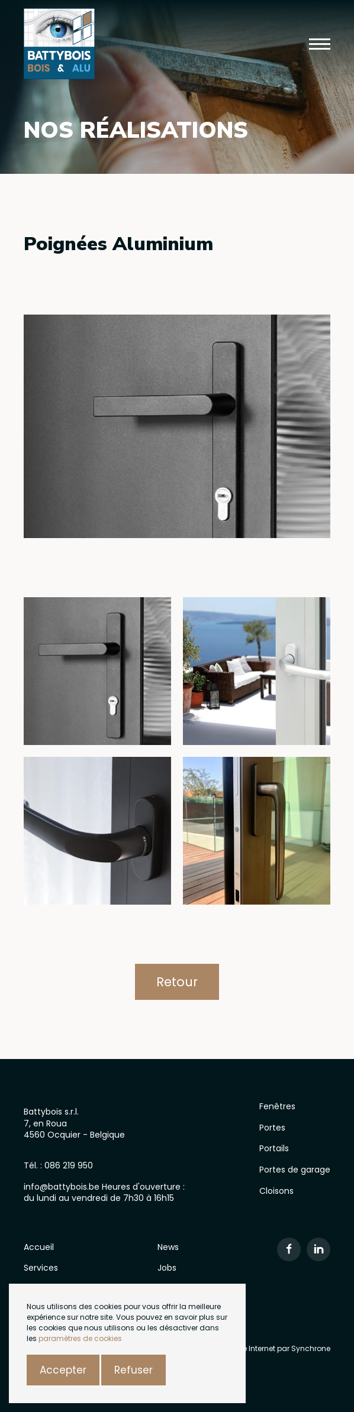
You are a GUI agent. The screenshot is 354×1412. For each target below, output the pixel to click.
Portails (274, 1148)
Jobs (166, 1268)
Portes (272, 1128)
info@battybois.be (63, 1187)
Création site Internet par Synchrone (265, 1348)
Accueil (39, 1247)
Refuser (133, 1370)
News (168, 1247)
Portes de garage (294, 1169)
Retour (177, 981)
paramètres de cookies (80, 1338)
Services (41, 1268)
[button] (319, 44)
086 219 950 (68, 1165)
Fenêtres (277, 1106)
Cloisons (276, 1191)
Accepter (63, 1370)
